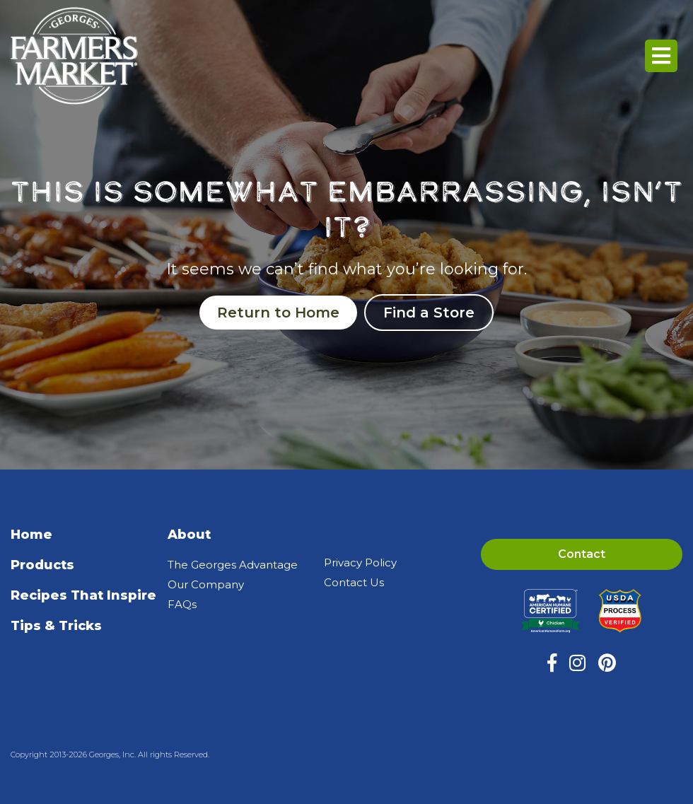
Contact (581, 554)
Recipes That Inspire (83, 595)
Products (42, 565)
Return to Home (278, 312)
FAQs (182, 604)
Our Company (206, 584)
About (189, 534)
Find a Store (428, 312)
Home (31, 534)
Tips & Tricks (56, 626)
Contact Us (354, 582)
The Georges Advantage (233, 564)
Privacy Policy (360, 562)
